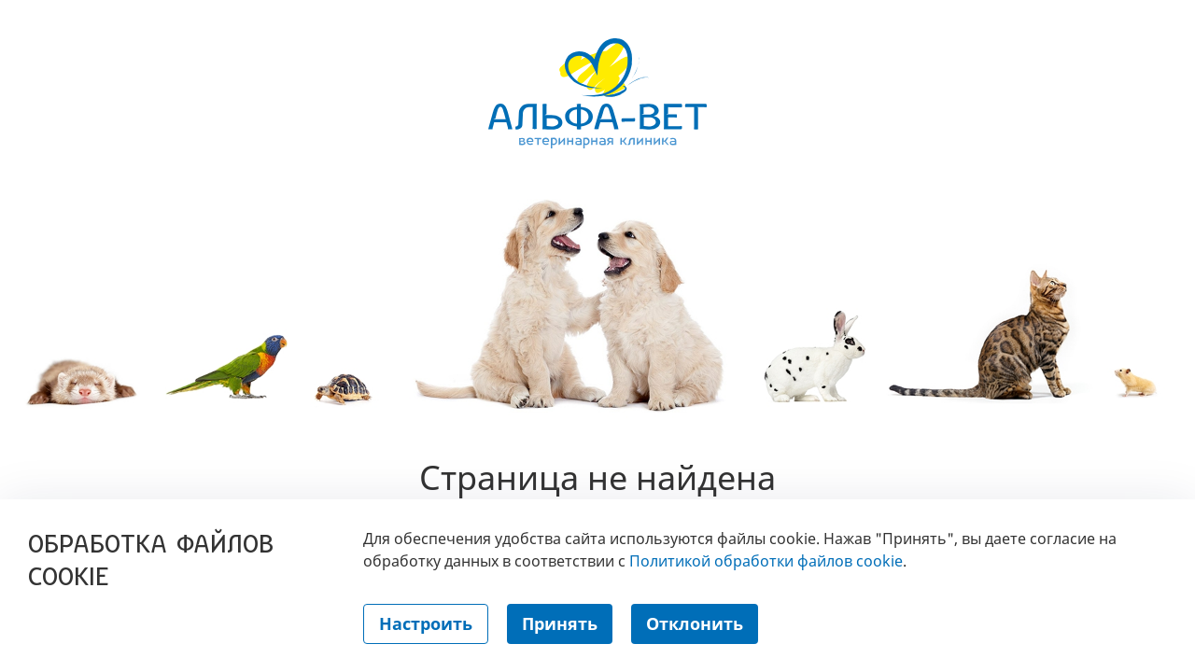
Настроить (425, 623)
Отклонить (694, 623)
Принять (560, 623)
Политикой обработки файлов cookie (766, 561)
